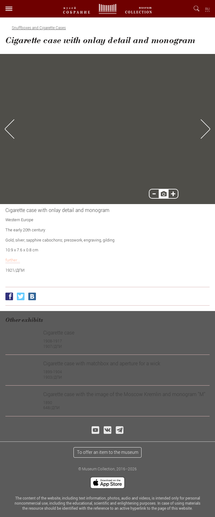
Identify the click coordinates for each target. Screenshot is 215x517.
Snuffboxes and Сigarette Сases (39, 27)
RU (207, 9)
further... (12, 260)
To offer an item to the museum (107, 452)
